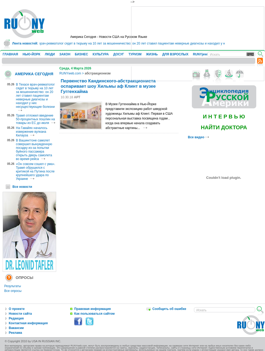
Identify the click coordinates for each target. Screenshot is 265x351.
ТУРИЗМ (135, 54)
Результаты (12, 286)
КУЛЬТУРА (100, 54)
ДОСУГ (118, 54)
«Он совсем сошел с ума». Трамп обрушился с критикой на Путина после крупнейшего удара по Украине (35, 171)
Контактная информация (28, 323)
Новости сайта (20, 314)
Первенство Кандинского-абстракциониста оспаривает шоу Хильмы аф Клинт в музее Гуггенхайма (108, 86)
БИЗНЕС (81, 54)
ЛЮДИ (50, 54)
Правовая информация (92, 309)
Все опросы (12, 291)
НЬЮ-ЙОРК (31, 54)
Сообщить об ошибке (169, 309)
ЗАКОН (64, 54)
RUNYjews (201, 54)
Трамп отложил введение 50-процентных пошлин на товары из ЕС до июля (35, 119)
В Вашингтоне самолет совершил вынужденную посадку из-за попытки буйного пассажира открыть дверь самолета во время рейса (34, 150)
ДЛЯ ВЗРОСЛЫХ (175, 54)
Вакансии (16, 328)
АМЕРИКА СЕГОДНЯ (34, 74)
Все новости (22, 187)
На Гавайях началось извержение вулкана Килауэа (31, 131)
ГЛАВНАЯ (10, 54)
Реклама (15, 333)
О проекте (17, 309)
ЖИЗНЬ (152, 54)
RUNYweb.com (70, 73)
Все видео (198, 137)
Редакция (16, 318)
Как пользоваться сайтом (94, 314)
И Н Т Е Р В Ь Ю (224, 116)
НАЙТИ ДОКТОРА (224, 127)
